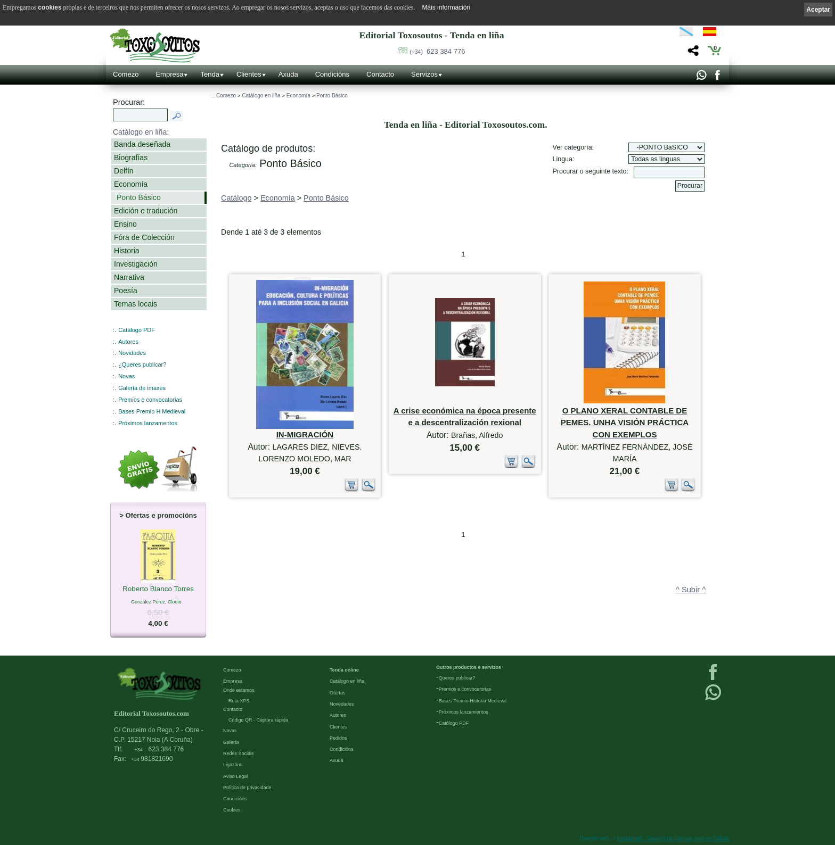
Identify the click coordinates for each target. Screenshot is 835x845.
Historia (127, 250)
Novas (126, 376)
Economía (131, 184)
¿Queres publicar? (142, 364)
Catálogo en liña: (141, 132)
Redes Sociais (238, 753)
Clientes (248, 74)
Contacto (380, 74)
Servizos (424, 74)
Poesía (125, 290)
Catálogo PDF (136, 330)
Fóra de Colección (144, 237)
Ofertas (338, 692)
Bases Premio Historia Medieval (473, 700)
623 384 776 (437, 51)
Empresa (169, 74)
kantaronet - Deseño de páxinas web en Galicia (673, 838)
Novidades (132, 353)
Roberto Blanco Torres (158, 589)
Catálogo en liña (261, 95)
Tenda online (344, 670)
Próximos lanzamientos (463, 712)
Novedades (342, 704)
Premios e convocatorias (150, 399)
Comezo (125, 74)
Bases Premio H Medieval (151, 411)
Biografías (131, 157)
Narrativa (129, 277)
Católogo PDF (454, 723)
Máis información (446, 7)
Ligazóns (232, 764)
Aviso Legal (235, 776)
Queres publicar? (457, 678)
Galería (231, 742)
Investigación (136, 264)
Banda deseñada (142, 144)
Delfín (124, 171)
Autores (128, 341)
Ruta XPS (239, 700)
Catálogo (236, 198)
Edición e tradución (145, 210)
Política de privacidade (247, 787)
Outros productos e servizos (468, 667)
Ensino (125, 224)
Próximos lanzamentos (147, 423)
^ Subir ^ (691, 589)
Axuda (288, 74)
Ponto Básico (139, 197)
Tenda (209, 74)
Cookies (232, 810)
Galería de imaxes (142, 388)
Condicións (332, 74)
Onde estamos (239, 690)
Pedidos (338, 738)
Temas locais (135, 304)
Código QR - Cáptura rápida (258, 720)
